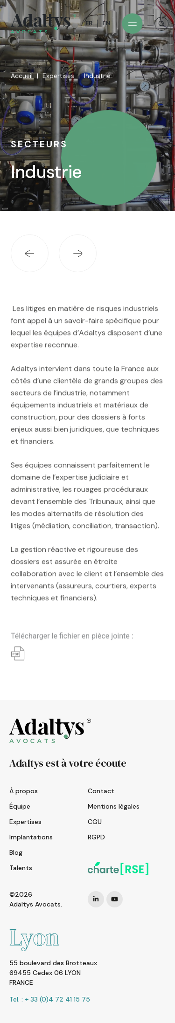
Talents (20, 868)
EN (106, 23)
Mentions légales (114, 806)
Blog (15, 852)
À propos (23, 791)
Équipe (19, 806)
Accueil (22, 78)
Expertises (58, 78)
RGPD (96, 837)
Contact (101, 791)
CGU (95, 821)
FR (88, 23)
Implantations (31, 837)
